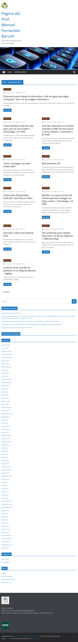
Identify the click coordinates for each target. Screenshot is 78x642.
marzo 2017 (5, 495)
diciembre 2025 (6, 351)
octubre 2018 (6, 439)
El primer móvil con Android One (18, 234)
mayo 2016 (5, 520)
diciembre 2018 (6, 435)
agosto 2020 (5, 386)
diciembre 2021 (6, 367)
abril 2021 (5, 370)
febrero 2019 (6, 429)
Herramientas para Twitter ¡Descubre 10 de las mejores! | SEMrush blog (57, 235)
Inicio (10, 72)
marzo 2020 (5, 398)
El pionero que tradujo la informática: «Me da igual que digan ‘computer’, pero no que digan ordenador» (36, 98)
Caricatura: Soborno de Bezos (11, 313)
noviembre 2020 (7, 382)
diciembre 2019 (6, 407)
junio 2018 (5, 451)
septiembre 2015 (7, 545)
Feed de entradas (7, 576)
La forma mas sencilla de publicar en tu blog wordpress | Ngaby (19, 270)
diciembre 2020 (6, 379)
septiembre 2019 (7, 414)
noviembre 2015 (7, 538)
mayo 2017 (5, 489)
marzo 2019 (5, 426)
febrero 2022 (6, 364)
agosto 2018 (5, 445)
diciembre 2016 (6, 501)
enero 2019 (5, 432)
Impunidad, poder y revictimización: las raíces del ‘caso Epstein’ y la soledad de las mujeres (30, 321)
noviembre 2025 (7, 354)
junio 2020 (5, 392)
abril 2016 (5, 523)
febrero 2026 (6, 345)
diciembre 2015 (6, 535)
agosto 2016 (5, 510)
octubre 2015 (6, 542)
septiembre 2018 (7, 442)
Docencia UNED (20, 72)
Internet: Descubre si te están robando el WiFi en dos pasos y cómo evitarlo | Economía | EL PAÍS (58, 130)
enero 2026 (5, 348)
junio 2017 (5, 485)
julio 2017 (5, 482)
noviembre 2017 (7, 470)
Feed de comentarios (8, 579)
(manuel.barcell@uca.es (26, 610)
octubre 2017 (6, 473)
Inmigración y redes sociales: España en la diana (17, 327)
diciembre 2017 (6, 467)
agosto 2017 (5, 479)
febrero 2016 (6, 529)
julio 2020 (5, 389)
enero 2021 (5, 376)
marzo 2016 (5, 526)
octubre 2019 (6, 411)
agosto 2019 (5, 417)
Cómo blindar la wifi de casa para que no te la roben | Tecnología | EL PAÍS (18, 128)
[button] (26, 72)
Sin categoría (6, 562)
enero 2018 (5, 464)
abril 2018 (5, 457)
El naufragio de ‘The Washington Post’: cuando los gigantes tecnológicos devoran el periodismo (32, 324)
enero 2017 (5, 498)
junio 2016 (5, 517)
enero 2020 (5, 404)
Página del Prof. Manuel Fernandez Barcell (11, 25)
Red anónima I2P (51, 163)
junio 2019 (5, 423)
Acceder (4, 573)
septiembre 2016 (7, 507)
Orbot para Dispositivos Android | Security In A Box (18, 197)
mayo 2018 (5, 454)
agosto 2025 (5, 361)
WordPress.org (6, 582)
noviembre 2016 (7, 504)
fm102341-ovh (21, 93)
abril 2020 (5, 395)
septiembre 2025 (7, 357)
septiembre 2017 (7, 476)
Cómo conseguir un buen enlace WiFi (17, 165)
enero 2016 (5, 532)
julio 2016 (5, 514)
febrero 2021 (6, 373)
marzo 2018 (5, 460)
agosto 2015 (5, 548)
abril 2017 (5, 492)
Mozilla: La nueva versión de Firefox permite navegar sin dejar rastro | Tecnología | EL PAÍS (57, 200)
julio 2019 (5, 420)
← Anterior (5, 292)
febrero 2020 (6, 401)
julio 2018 (5, 448)
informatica (7, 89)
